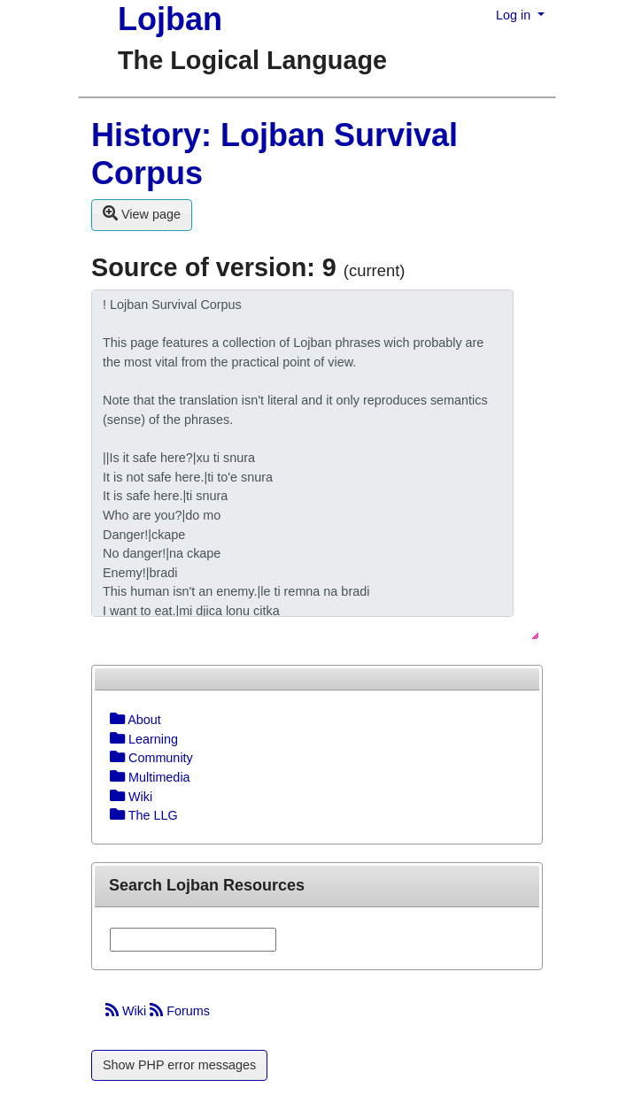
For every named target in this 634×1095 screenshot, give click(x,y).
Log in (515, 15)
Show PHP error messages (179, 1065)
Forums (180, 1011)
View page (142, 213)
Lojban (170, 19)
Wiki (127, 1011)
